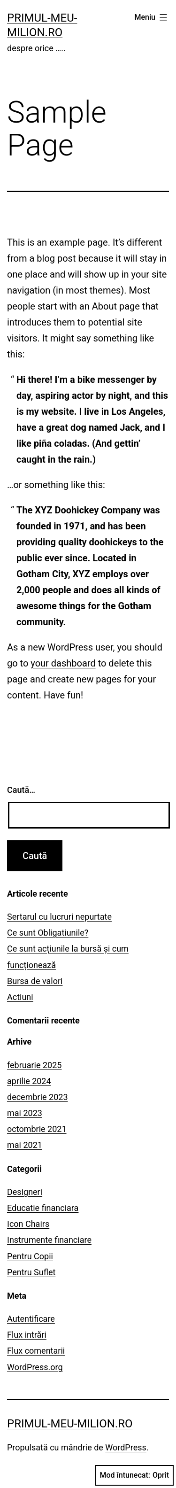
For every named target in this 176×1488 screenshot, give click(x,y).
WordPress (125, 1447)
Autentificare (31, 1319)
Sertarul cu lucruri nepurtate (59, 917)
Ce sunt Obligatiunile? (47, 933)
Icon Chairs (28, 1224)
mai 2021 (24, 1145)
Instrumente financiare (49, 1240)
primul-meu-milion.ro (70, 1423)
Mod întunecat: (134, 1475)
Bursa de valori (34, 981)
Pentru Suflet (31, 1272)
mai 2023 (24, 1113)
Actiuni (20, 997)
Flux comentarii (36, 1351)
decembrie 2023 (37, 1097)
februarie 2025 (34, 1065)
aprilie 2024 (29, 1081)
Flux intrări (26, 1335)
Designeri (24, 1192)
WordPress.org (35, 1367)
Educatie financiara (42, 1208)
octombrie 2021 (37, 1129)
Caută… (21, 790)
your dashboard (63, 663)
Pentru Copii (30, 1256)
